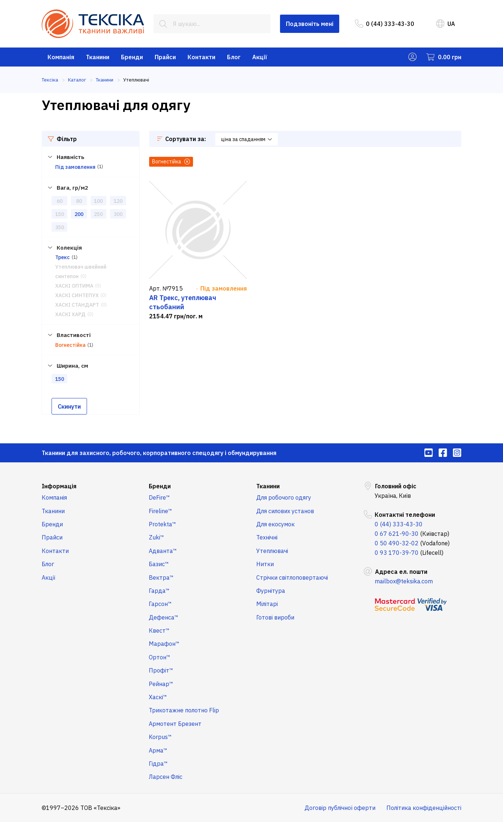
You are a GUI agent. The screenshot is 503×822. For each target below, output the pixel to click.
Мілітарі (267, 603)
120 (118, 201)
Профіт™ (161, 670)
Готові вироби (275, 617)
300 (118, 214)
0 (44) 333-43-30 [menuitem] (384, 23)
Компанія (61, 57)
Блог (234, 57)
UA (445, 23)
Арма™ (158, 750)
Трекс (62, 257)
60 (60, 201)
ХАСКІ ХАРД (70, 314)
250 (98, 214)
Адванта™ (163, 550)
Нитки (265, 564)
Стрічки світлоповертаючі (292, 577)
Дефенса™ (163, 617)
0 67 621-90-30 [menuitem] (397, 533)
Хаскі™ (158, 697)
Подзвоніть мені (309, 23)
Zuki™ (156, 537)
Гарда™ (159, 590)
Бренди (132, 57)
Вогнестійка (70, 345)
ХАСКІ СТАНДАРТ (77, 305)
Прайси (165, 57)
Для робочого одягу (283, 497)
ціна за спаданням (246, 139)
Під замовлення (75, 167)
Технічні (266, 537)
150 (59, 214)
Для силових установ (285, 511)
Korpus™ (160, 736)
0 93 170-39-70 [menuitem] (397, 552)
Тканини (97, 57)
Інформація (59, 486)
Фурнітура (270, 590)
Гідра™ (158, 763)
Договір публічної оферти (340, 807)
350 (59, 227)
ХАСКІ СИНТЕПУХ (77, 295)
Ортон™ (159, 657)
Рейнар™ (161, 683)
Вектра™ (161, 577)
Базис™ (159, 564)
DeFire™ (159, 497)
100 (98, 201)
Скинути (69, 406)
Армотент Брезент (175, 723)
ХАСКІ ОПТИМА (74, 286)
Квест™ (159, 630)
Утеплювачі (272, 550)
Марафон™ (164, 643)
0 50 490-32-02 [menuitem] (397, 543)
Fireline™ (160, 511)
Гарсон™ (160, 603)
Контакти (201, 57)
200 (79, 214)
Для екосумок (275, 524)
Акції (259, 57)
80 (79, 201)
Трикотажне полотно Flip (184, 710)
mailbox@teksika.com (404, 581)
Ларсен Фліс (165, 776)
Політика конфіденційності (423, 807)
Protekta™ (162, 524)
